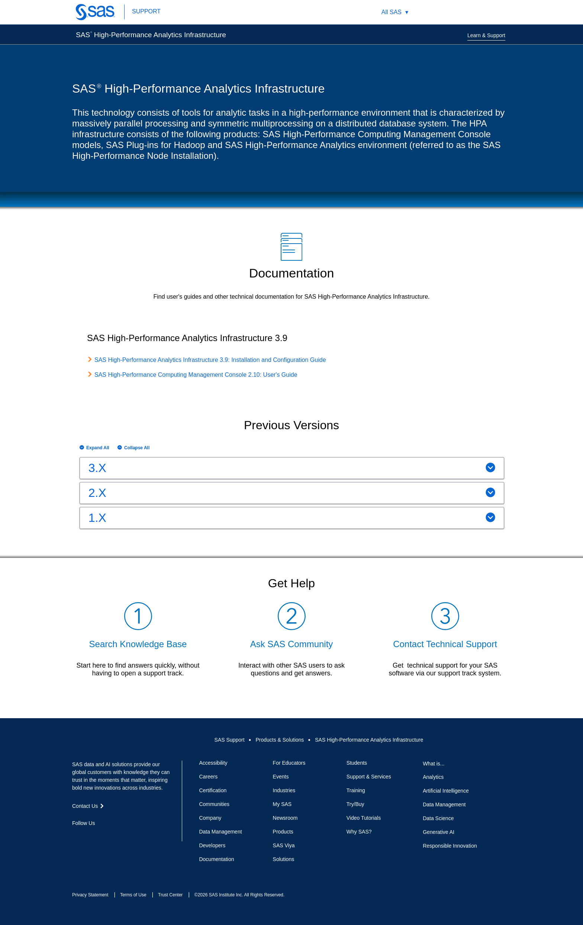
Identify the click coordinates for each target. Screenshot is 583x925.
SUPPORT (146, 11)
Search (442, 12)
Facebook (76, 836)
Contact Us (476, 12)
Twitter (89, 836)
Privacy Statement (90, 894)
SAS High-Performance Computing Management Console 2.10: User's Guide (195, 375)
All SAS (391, 12)
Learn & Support (486, 35)
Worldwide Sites (459, 12)
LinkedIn (102, 836)
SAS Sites (494, 12)
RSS (129, 836)
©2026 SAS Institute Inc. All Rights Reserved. (239, 894)
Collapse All (136, 447)
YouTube (116, 836)
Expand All (97, 447)
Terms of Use (133, 894)
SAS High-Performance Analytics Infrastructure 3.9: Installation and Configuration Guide (210, 360)
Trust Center (170, 894)
